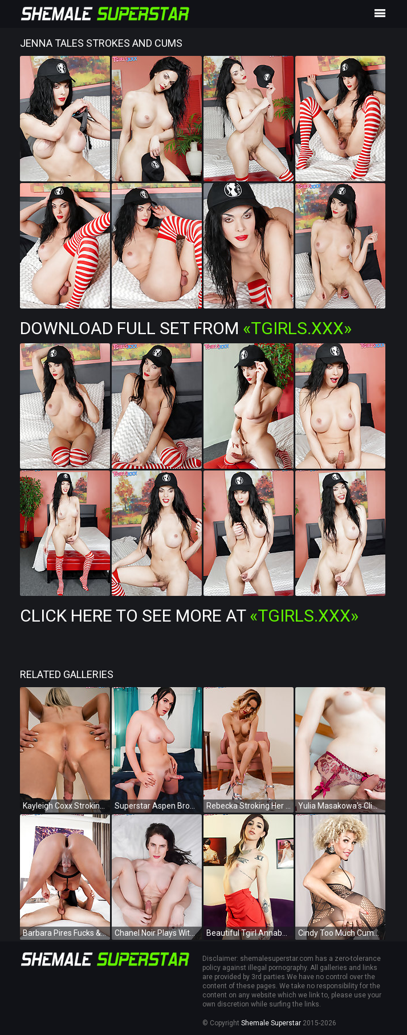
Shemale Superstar (271, 1023)
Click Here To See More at (189, 616)
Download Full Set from (186, 328)
